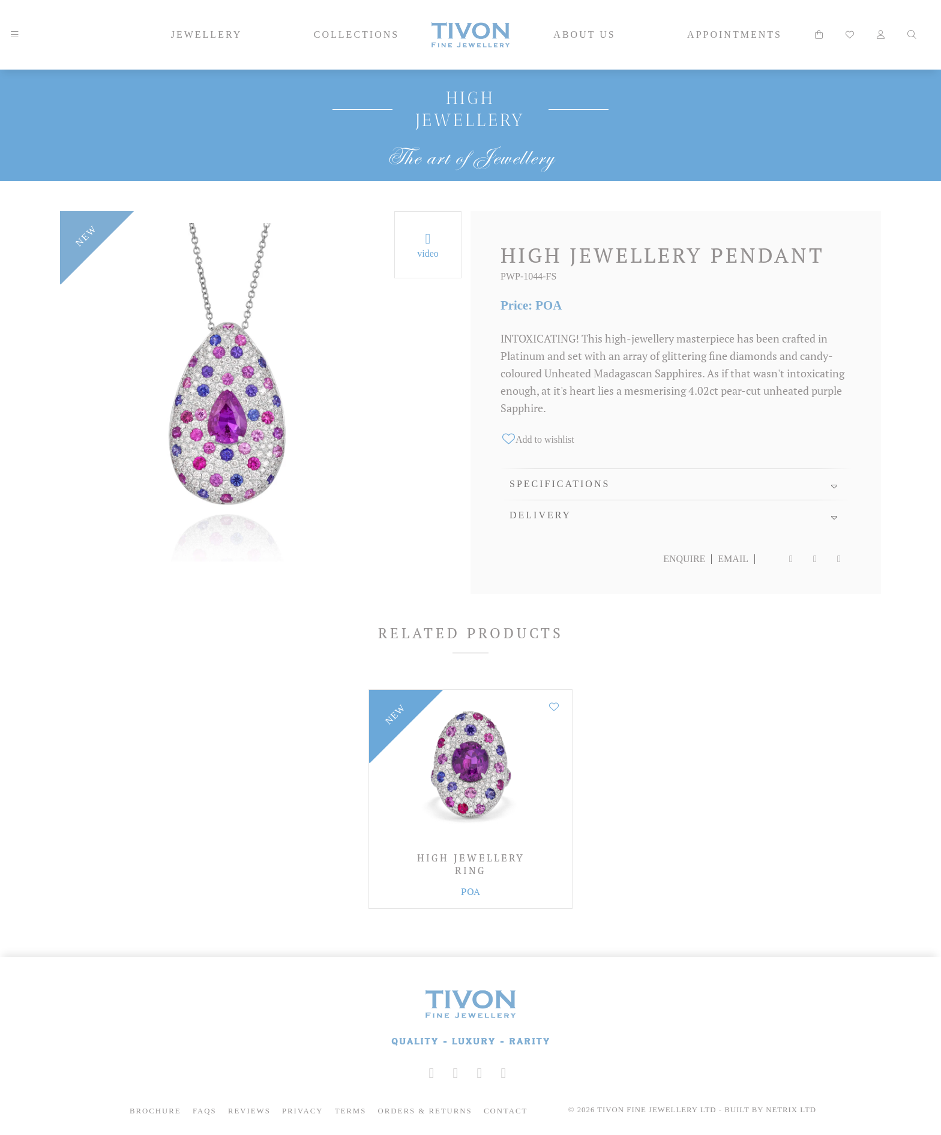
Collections (356, 34)
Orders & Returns (425, 1111)
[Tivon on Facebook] (455, 1073)
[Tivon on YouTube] (479, 1073)
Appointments (734, 34)
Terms (351, 1111)
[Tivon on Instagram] (431, 1073)
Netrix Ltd (791, 1110)
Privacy (302, 1111)
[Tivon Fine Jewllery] (470, 1019)
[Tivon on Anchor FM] (504, 1073)
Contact (506, 1111)
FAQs (205, 1111)
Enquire (684, 559)
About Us (584, 34)
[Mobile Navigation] (14, 35)
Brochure (155, 1111)
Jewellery (206, 34)
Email (733, 559)
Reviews (249, 1111)
